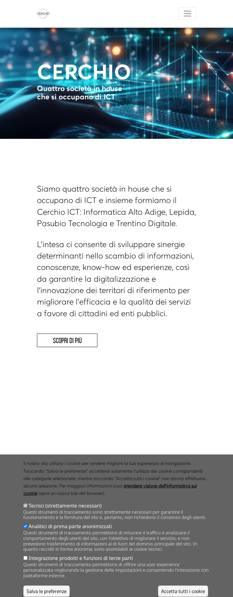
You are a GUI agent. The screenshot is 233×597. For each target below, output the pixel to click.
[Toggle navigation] (187, 13)
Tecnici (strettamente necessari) (65, 514)
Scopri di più (67, 341)
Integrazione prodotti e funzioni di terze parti (81, 566)
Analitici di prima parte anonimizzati (70, 535)
